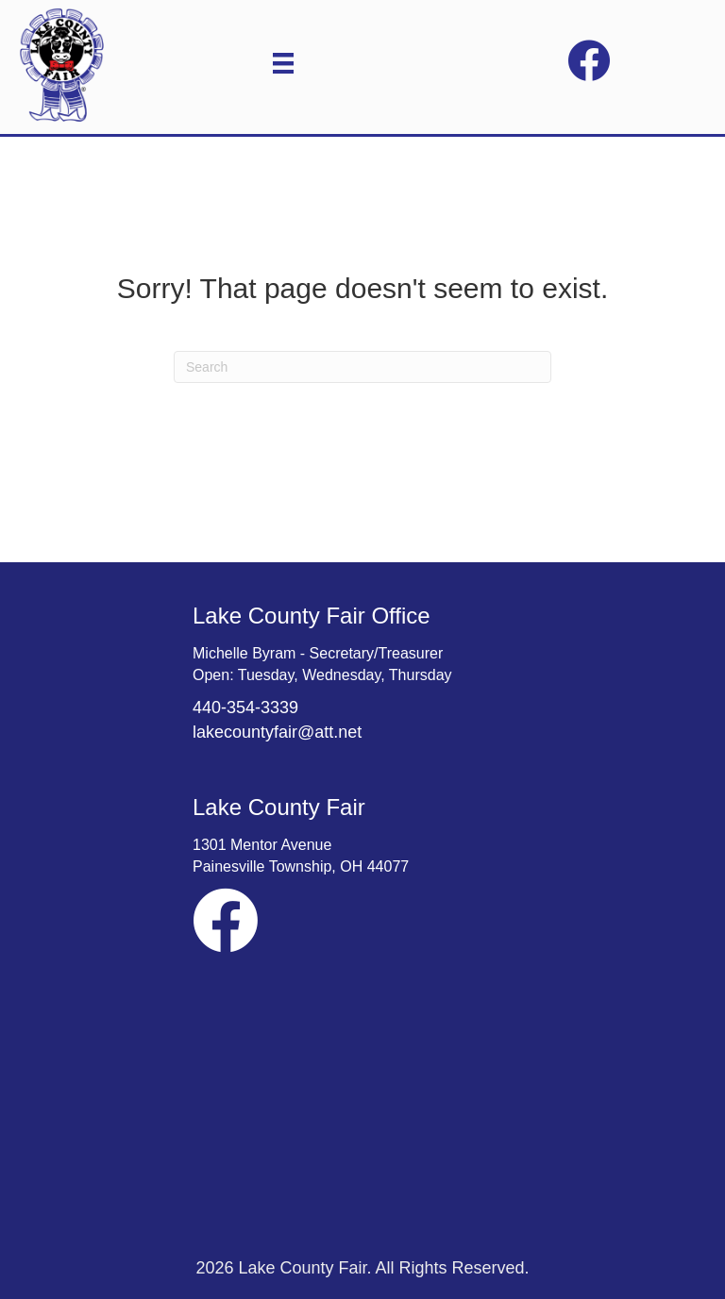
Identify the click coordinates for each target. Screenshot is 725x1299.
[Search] (362, 367)
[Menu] (283, 63)
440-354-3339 (245, 707)
